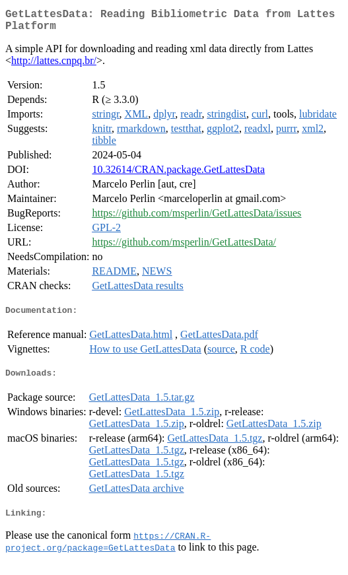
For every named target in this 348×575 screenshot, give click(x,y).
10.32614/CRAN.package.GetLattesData (178, 174)
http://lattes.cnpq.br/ (53, 65)
